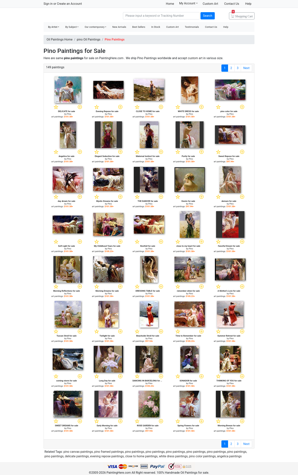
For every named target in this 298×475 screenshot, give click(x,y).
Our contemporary (94, 26)
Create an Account (69, 4)
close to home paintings (141, 456)
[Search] (161, 15)
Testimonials (192, 26)
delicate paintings (77, 456)
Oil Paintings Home (59, 39)
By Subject (71, 26)
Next (246, 68)
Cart (242, 15)
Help (248, 4)
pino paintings (134, 452)
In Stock (155, 26)
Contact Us (231, 4)
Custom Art (210, 4)
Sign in (48, 4)
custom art (195, 58)
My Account (188, 3)
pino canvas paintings (78, 452)
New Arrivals (119, 26)
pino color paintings (202, 456)
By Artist (52, 26)
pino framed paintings (109, 452)
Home (170, 4)
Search (207, 16)
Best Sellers (138, 26)
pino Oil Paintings (88, 39)
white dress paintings (173, 456)
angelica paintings (229, 456)
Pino (69, 114)
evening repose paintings (107, 456)
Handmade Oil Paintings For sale (72, 15)
